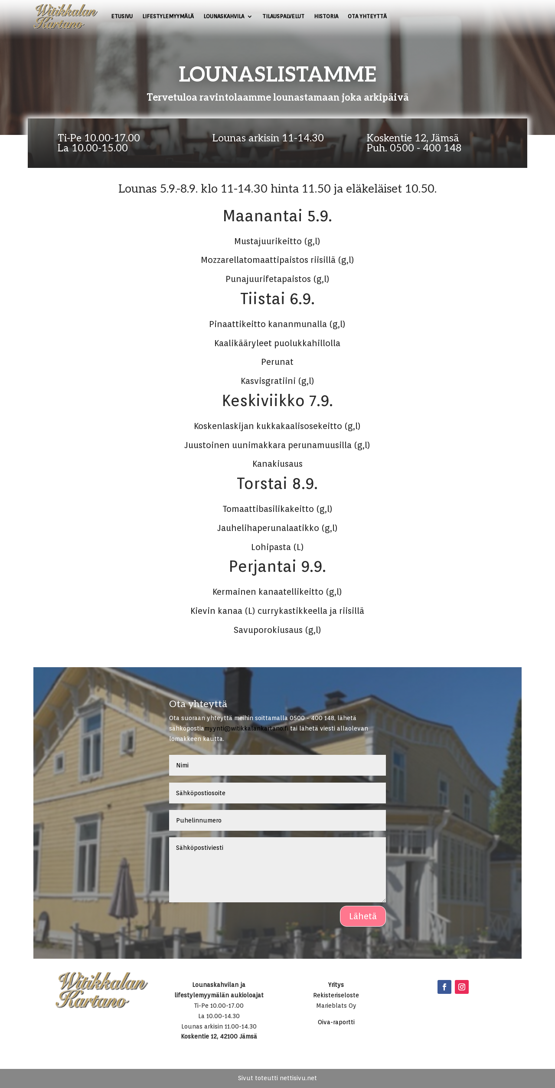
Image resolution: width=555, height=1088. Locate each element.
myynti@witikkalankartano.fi (246, 728)
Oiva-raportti (336, 1022)
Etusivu (122, 16)
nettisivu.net (298, 1078)
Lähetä (363, 916)
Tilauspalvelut (283, 16)
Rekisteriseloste (336, 995)
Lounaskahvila (223, 16)
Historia (326, 16)
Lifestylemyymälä (168, 16)
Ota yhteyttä (367, 16)
